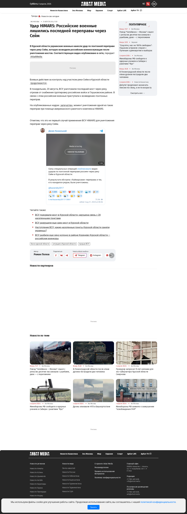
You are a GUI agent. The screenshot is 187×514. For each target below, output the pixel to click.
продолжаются (38, 83)
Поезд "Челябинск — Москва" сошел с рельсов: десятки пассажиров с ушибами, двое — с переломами (136, 35)
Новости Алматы (36, 468)
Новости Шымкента (38, 476)
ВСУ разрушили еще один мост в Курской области (61, 222)
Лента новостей (68, 468)
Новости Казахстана (59, 10)
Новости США (67, 491)
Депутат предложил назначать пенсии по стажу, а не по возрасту (135, 86)
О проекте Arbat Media (104, 464)
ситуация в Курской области (64, 244)
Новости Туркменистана (72, 484)
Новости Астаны (36, 472)
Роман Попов (41, 254)
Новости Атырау (36, 496)
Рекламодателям (101, 467)
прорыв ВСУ (84, 244)
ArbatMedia (36, 56)
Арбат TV (136, 10)
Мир (89, 10)
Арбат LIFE (121, 10)
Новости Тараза (36, 488)
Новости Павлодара (38, 492)
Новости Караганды (38, 484)
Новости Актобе (36, 480)
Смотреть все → (138, 93)
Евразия (99, 10)
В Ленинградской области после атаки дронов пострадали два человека (134, 74)
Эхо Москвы (77, 10)
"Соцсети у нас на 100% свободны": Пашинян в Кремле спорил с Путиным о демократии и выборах (135, 48)
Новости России (68, 472)
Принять (93, 507)
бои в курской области (40, 244)
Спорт (110, 10)
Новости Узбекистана (70, 476)
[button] (111, 255)
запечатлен (66, 105)
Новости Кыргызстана (71, 480)
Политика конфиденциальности (108, 478)
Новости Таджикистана (71, 488)
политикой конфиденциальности (158, 502)
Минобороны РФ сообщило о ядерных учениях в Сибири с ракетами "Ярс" (133, 61)
